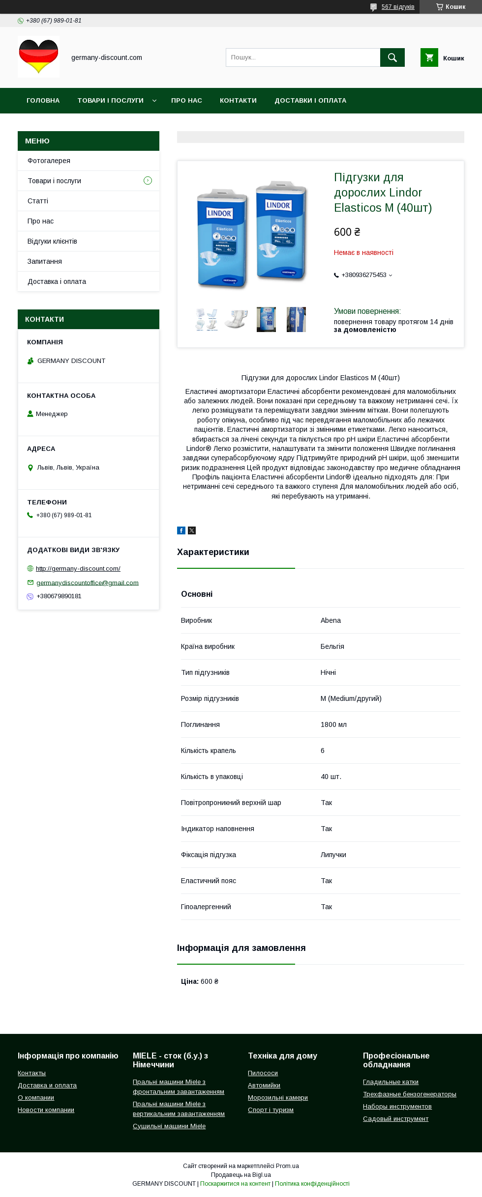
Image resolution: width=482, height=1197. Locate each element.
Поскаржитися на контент (235, 1183)
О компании (36, 1097)
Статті (38, 201)
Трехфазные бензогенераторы (409, 1094)
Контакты (32, 1073)
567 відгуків (398, 6)
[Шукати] (392, 57)
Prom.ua (287, 1166)
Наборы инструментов (397, 1106)
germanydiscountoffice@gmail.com (87, 582)
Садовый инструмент (395, 1118)
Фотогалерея (49, 161)
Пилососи (263, 1073)
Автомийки (264, 1085)
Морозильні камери (278, 1097)
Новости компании (46, 1109)
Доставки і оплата (310, 100)
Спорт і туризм (271, 1109)
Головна (43, 100)
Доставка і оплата (57, 281)
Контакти (238, 100)
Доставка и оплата (47, 1085)
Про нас (186, 100)
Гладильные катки (391, 1082)
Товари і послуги (110, 100)
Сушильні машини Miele (169, 1126)
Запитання (45, 261)
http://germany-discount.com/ (78, 568)
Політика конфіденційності (312, 1183)
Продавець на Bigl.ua (241, 1174)
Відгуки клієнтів (52, 241)
